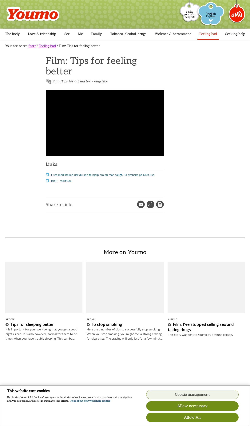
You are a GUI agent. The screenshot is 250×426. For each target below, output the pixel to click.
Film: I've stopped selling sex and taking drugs (201, 327)
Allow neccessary (192, 406)
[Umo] (237, 16)
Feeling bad (47, 46)
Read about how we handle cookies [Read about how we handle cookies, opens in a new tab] (90, 400)
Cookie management (192, 394)
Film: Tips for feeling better (79, 46)
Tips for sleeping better (32, 324)
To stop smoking (107, 324)
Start (32, 46)
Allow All (192, 417)
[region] (125, 405)
